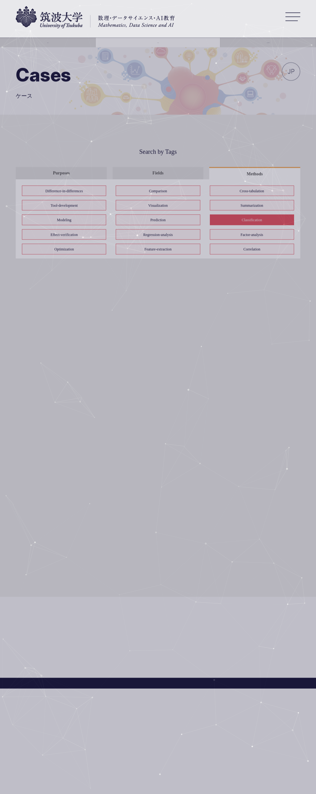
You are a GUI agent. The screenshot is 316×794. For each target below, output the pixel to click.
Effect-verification (64, 235)
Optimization (64, 249)
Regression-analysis (158, 235)
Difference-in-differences (64, 191)
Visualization (158, 206)
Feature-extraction (158, 249)
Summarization (251, 206)
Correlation (251, 249)
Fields (158, 173)
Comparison (158, 191)
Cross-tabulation (251, 191)
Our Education (263, 45)
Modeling (64, 220)
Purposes (61, 173)
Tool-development (64, 206)
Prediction (157, 220)
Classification (252, 220)
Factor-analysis (252, 235)
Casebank (158, 45)
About (52, 45)
